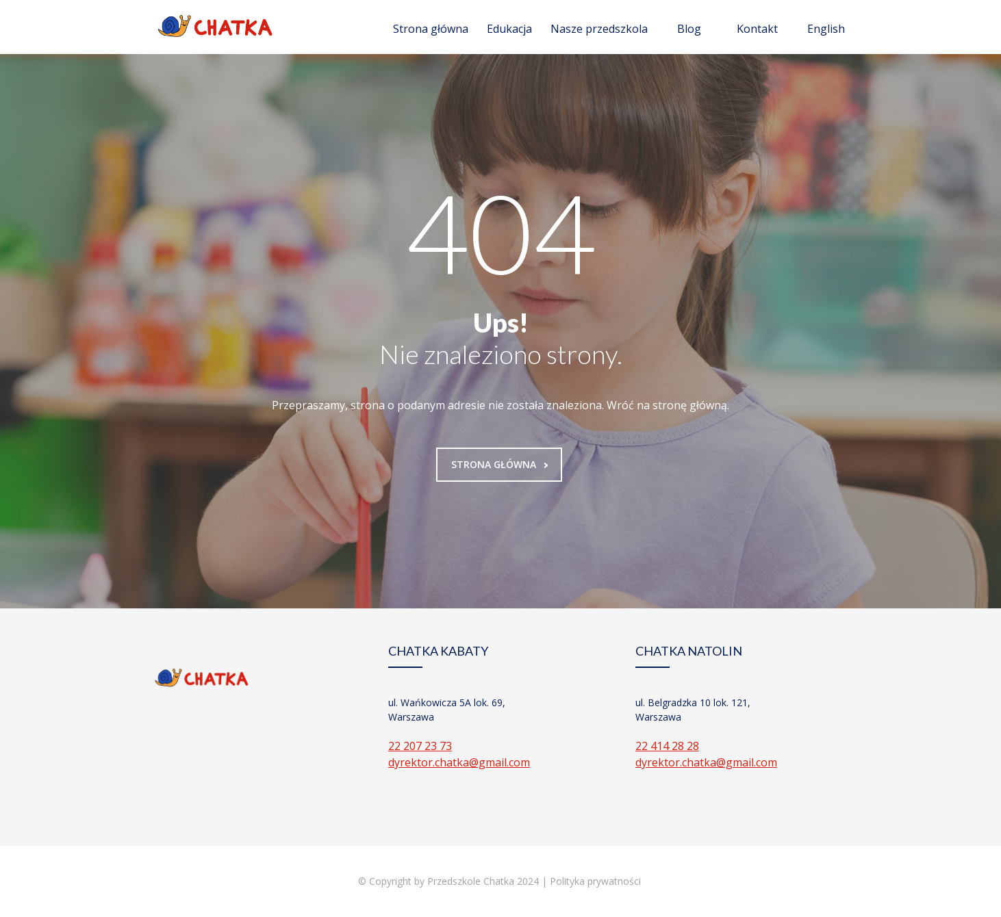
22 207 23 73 (420, 745)
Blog (689, 28)
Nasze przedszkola (599, 28)
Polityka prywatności (597, 881)
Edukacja (509, 28)
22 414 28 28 (667, 745)
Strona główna (430, 28)
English (826, 28)
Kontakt (757, 28)
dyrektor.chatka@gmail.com (459, 762)
